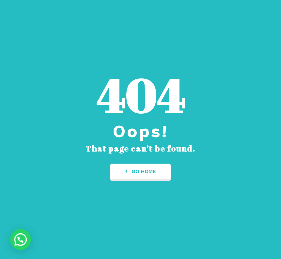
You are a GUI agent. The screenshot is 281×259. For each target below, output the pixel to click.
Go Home (140, 171)
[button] (17, 240)
